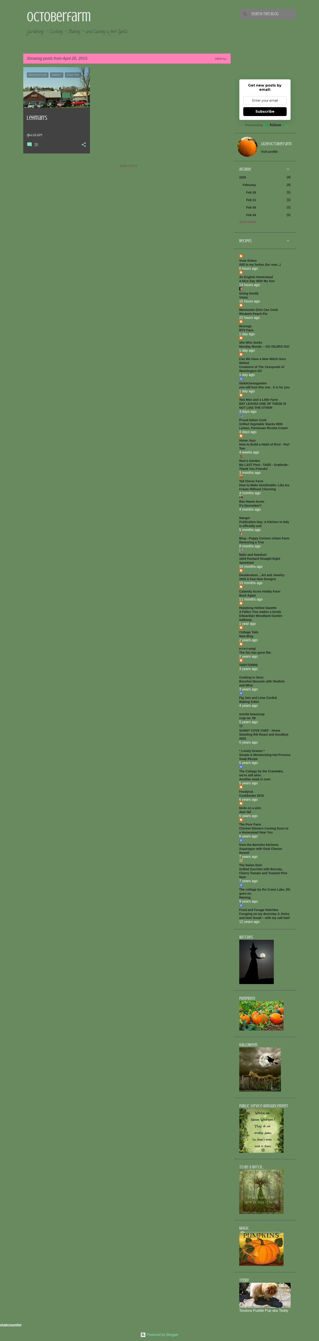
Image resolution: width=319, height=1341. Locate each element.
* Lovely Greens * (252, 751)
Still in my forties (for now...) (260, 264)
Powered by (264, 125)
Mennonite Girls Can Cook (258, 310)
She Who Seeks (250, 342)
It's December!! (250, 505)
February (249, 185)
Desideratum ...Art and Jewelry (262, 575)
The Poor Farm (250, 824)
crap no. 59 (247, 718)
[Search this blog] (272, 14)
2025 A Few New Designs (257, 579)
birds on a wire (250, 808)
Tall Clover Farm (251, 481)
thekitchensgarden (253, 383)
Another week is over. (255, 779)
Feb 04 (251, 215)
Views (243, 297)
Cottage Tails (249, 632)
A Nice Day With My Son (257, 281)
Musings (245, 326)
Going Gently (249, 293)
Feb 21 (251, 200)
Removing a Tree (251, 542)
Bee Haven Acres (252, 501)
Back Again (247, 595)
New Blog (246, 636)
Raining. (245, 897)
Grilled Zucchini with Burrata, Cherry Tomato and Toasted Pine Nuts (263, 873)
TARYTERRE (248, 665)
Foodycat (246, 791)
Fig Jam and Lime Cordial (258, 698)
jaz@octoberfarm (276, 143)
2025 (242, 177)
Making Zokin (249, 701)
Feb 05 (251, 207)
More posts (128, 166)
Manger (244, 518)
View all (221, 58)
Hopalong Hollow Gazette (258, 608)
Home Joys (247, 440)
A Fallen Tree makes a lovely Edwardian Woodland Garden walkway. (260, 616)
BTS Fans (246, 330)
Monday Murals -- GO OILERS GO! (264, 346)
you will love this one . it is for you (264, 387)
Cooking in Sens (251, 677)
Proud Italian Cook (253, 420)
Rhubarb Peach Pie (253, 314)
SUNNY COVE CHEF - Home (259, 730)
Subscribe (264, 111)
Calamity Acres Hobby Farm (259, 591)
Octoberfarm (59, 17)
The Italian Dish (250, 865)
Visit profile (269, 151)
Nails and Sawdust (253, 554)
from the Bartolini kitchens (258, 845)
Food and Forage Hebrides (258, 910)
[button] (83, 145)
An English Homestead (256, 277)
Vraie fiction (248, 260)
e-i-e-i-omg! (247, 648)
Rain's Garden (249, 461)
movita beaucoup (252, 714)
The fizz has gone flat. (255, 652)
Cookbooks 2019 (251, 795)
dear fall (245, 812)
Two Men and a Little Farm (258, 399)
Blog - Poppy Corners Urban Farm (264, 538)
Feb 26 (251, 192)
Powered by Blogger (159, 1335)
